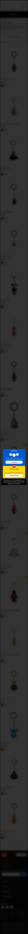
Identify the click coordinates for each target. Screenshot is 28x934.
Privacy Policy (17, 483)
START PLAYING (14, 475)
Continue (14, 462)
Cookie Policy (10, 483)
